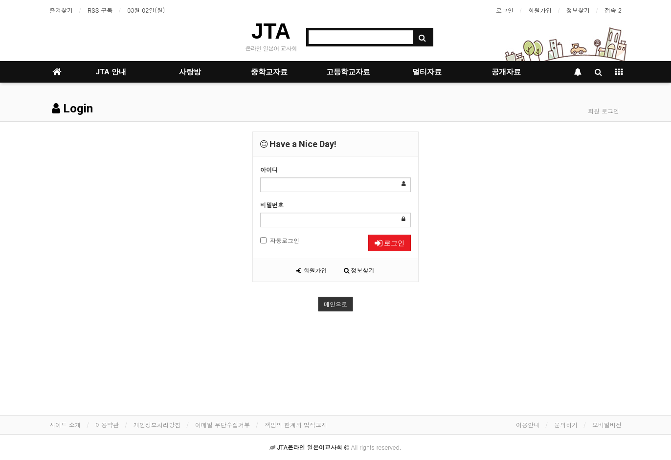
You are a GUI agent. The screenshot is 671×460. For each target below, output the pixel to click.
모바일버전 (607, 424)
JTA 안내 (110, 71)
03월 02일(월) (146, 10)
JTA (271, 31)
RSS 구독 (100, 10)
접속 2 (613, 10)
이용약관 (107, 424)
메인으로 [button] (335, 304)
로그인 (505, 10)
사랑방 (190, 71)
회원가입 (540, 10)
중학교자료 (269, 71)
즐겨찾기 (61, 10)
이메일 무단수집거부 (222, 424)
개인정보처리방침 (157, 424)
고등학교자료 (348, 71)
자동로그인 (279, 240)
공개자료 (506, 71)
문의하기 (566, 424)
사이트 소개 (65, 424)
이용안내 (527, 424)
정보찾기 (578, 10)
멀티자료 (427, 71)
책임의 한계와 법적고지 (296, 424)
